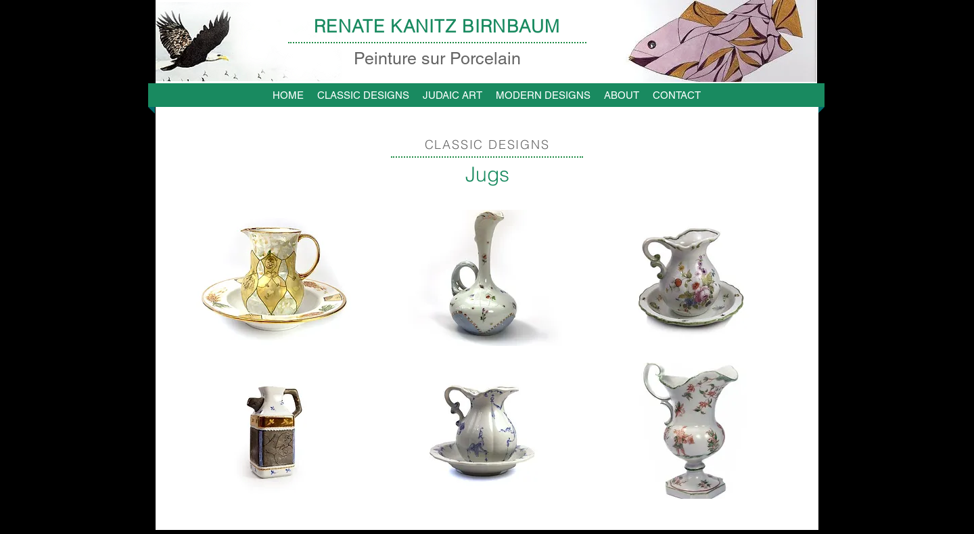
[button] (273, 278)
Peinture (387, 58)
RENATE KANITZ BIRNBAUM (437, 26)
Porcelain (483, 58)
